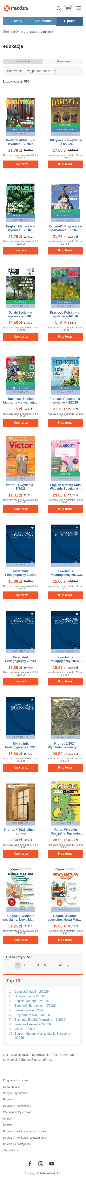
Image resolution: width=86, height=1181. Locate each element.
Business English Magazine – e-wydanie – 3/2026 (20, 402)
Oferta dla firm (11, 1150)
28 (60, 965)
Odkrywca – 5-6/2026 (29, 996)
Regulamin (9, 1099)
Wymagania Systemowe (17, 1112)
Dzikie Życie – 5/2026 (29, 1010)
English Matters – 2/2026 (31, 1001)
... (52, 965)
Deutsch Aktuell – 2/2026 (31, 991)
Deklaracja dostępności (17, 1144)
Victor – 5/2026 (24, 1029)
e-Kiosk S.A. (54, 1173)
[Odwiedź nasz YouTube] (52, 1164)
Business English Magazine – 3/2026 (39, 1019)
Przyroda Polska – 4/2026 (32, 1015)
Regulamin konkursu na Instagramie (25, 1137)
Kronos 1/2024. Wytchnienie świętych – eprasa (65, 747)
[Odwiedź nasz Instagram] (41, 1164)
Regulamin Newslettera (17, 1105)
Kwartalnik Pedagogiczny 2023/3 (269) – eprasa (20, 747)
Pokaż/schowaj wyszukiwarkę (59, 9)
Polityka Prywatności (15, 1093)
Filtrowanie (63, 61)
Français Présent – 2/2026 (32, 1024)
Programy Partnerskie (16, 1080)
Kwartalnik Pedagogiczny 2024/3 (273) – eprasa (65, 574)
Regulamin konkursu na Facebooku (24, 1131)
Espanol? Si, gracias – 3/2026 (35, 1005)
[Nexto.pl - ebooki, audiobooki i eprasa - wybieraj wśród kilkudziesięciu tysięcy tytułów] (17, 8)
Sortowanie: (15, 71)
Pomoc (7, 1118)
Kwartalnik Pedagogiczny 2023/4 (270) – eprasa (20, 661)
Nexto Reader (11, 1086)
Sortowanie (23, 61)
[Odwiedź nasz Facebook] (30, 1164)
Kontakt (7, 1125)
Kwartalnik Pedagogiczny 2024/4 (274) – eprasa (20, 574)
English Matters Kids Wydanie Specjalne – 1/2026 (43, 1035)
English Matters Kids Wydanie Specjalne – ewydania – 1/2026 (65, 488)
